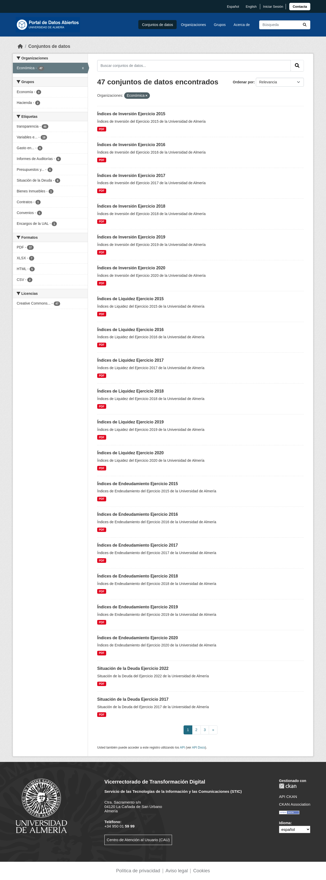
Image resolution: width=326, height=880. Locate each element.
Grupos (220, 25)
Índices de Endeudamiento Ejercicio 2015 (137, 484)
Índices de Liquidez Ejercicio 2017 (130, 360)
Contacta (300, 6)
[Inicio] (20, 46)
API (182, 747)
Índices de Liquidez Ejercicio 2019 (130, 422)
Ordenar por (243, 82)
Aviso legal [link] (177, 870)
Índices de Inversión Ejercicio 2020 (131, 268)
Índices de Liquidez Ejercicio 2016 (130, 329)
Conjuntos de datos (157, 25)
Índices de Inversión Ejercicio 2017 (131, 175)
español (233, 6)
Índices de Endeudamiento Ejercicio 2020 (137, 638)
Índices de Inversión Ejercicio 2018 (131, 206)
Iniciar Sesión (273, 6)
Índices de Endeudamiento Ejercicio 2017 (137, 545)
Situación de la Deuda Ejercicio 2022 (132, 668)
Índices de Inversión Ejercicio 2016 (131, 145)
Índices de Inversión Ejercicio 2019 (131, 237)
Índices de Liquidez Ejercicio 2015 (130, 299)
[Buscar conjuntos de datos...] (284, 24)
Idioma (285, 823)
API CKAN (288, 796)
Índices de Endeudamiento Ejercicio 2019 (137, 607)
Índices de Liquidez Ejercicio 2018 (130, 391)
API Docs (198, 747)
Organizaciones (193, 25)
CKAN (287, 786)
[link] (299, 6)
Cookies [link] (201, 870)
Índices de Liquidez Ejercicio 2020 (130, 453)
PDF (101, 129)
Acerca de (242, 25)
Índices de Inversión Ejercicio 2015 (131, 114)
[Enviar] (305, 24)
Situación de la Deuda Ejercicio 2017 (132, 699)
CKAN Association (294, 804)
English (251, 6)
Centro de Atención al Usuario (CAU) (138, 840)
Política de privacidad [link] (138, 870)
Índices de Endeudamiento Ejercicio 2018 (137, 576)
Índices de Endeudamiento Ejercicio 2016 (137, 514)
